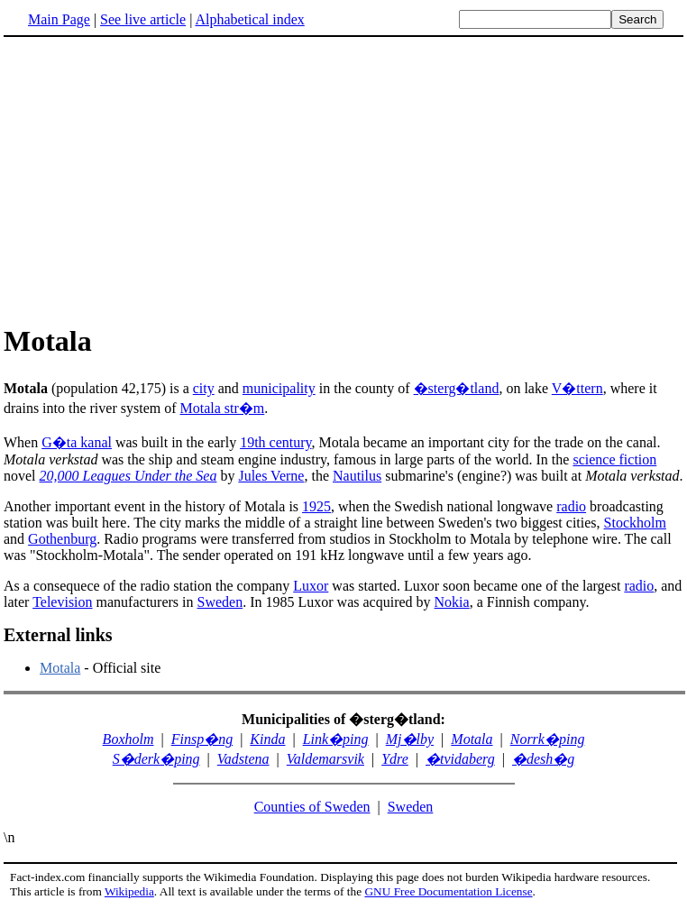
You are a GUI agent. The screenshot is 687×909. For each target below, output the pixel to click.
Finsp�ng (202, 739)
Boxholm (128, 739)
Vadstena (243, 759)
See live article (143, 19)
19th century (275, 442)
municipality (279, 388)
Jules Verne (271, 475)
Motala (60, 667)
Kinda (267, 739)
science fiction (614, 459)
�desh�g (543, 759)
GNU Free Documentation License (448, 891)
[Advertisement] (155, 179)
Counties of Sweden (312, 806)
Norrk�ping (547, 739)
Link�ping (336, 739)
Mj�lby (410, 739)
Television (62, 602)
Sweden (220, 602)
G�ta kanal (76, 442)
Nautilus (357, 475)
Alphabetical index (249, 19)
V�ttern (577, 388)
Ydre (394, 759)
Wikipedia (129, 891)
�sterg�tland (456, 388)
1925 (316, 506)
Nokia (452, 602)
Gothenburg (62, 538)
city (204, 388)
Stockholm (635, 522)
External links (58, 635)
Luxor (310, 585)
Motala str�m (222, 408)
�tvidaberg (460, 759)
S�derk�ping (156, 759)
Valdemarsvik (325, 759)
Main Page (59, 19)
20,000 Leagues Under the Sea (128, 475)
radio (571, 506)
